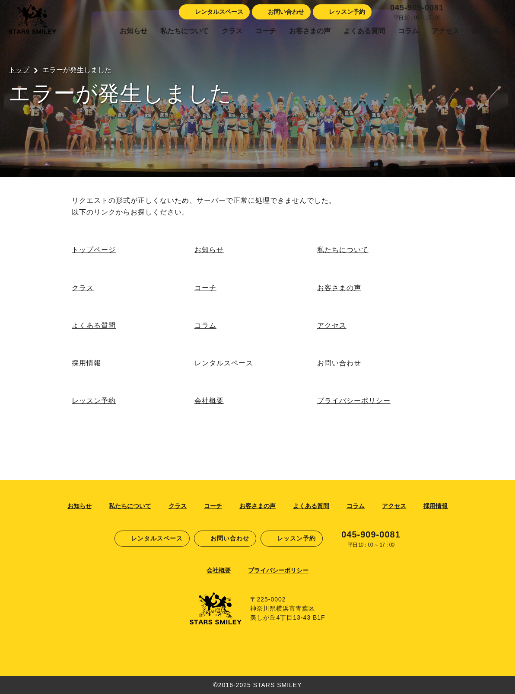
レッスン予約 (94, 400)
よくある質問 (364, 31)
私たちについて (184, 31)
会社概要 (209, 400)
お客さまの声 (310, 31)
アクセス (445, 31)
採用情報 (486, 31)
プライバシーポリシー (354, 400)
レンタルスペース (223, 363)
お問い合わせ (339, 363)
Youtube (499, 12)
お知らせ (133, 31)
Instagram (469, 12)
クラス (232, 31)
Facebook (454, 12)
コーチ (265, 31)
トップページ (94, 249)
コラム (408, 31)
